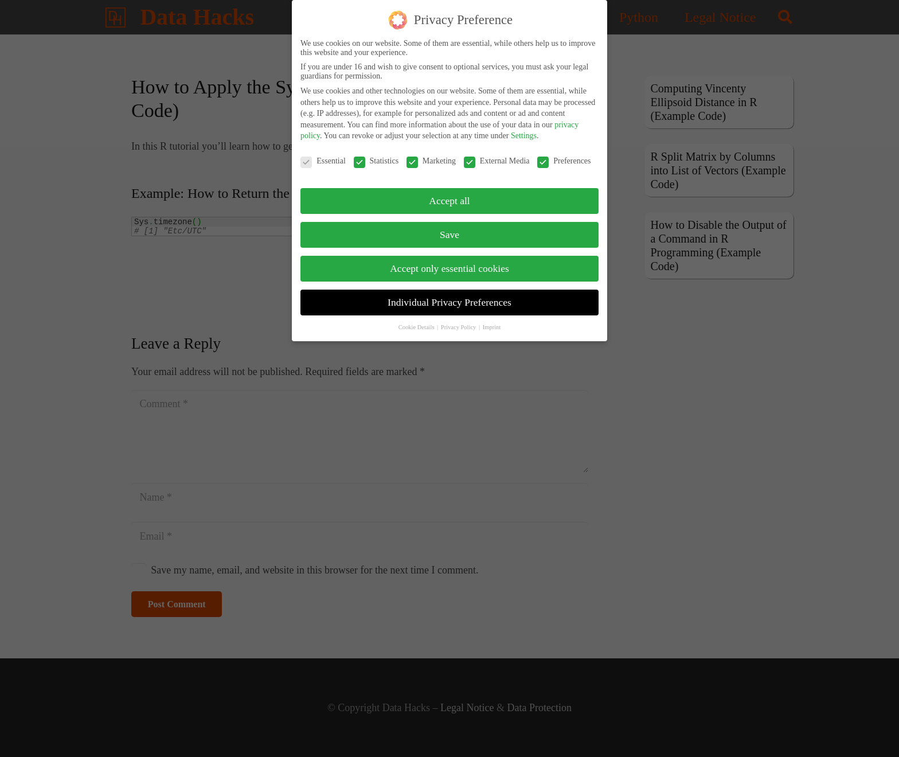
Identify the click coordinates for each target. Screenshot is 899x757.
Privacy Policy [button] (459, 318)
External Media (497, 153)
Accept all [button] (449, 192)
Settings (524, 127)
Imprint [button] (492, 318)
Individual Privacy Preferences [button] (449, 293)
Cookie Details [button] (417, 318)
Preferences (564, 153)
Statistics (376, 153)
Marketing (431, 153)
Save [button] (449, 226)
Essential (323, 153)
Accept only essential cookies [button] (449, 260)
